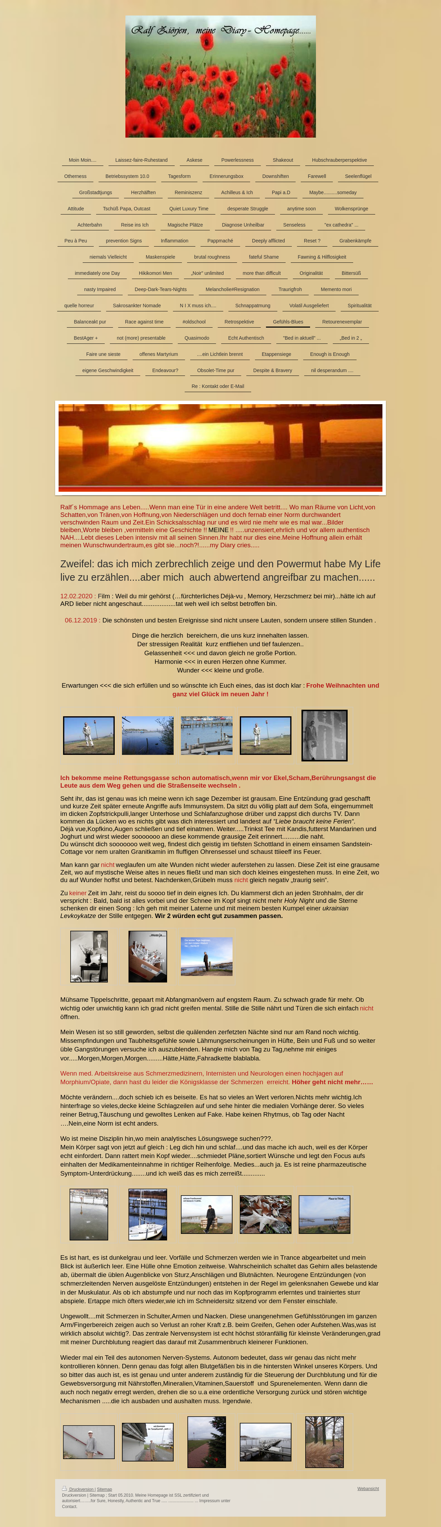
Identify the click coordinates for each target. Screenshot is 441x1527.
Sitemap (104, 1489)
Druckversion (78, 1489)
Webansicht (368, 1488)
